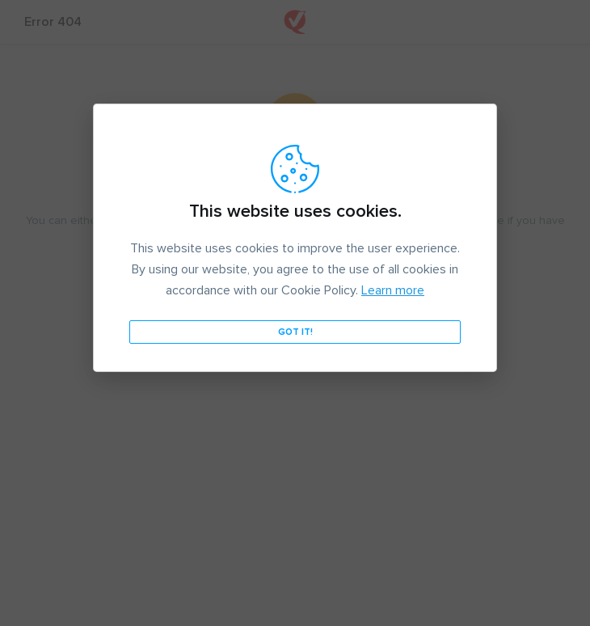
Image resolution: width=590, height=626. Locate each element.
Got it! (295, 332)
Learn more (392, 290)
